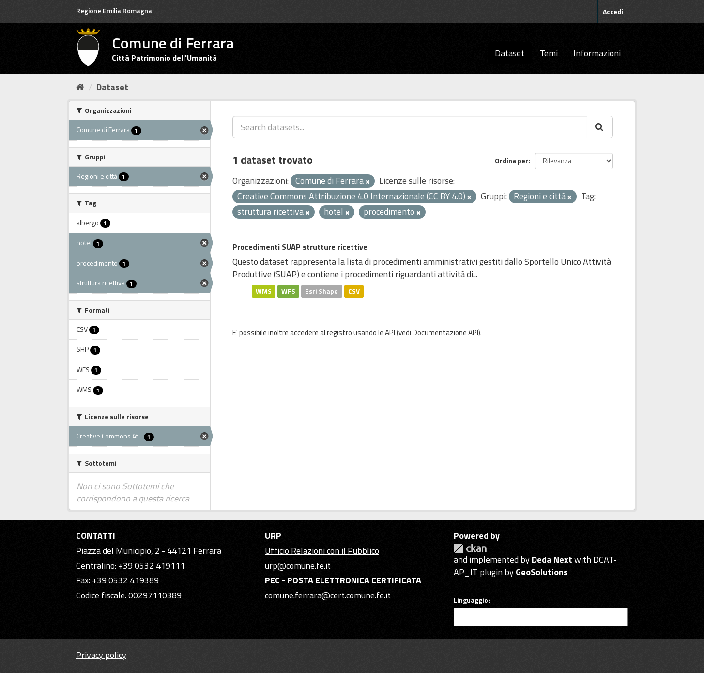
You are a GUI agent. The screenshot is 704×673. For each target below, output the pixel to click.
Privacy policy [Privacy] (101, 654)
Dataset (509, 53)
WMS (264, 291)
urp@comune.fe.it (298, 565)
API (390, 332)
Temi (549, 53)
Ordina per (511, 161)
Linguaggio (471, 600)
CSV (354, 291)
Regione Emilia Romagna (114, 10)
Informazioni (597, 53)
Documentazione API (445, 332)
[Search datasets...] (409, 127)
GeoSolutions (542, 572)
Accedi (613, 11)
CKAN (470, 548)
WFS (288, 291)
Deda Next (552, 559)
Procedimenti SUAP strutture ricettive (299, 246)
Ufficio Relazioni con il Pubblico (322, 550)
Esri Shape (321, 291)
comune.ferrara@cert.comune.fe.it (328, 595)
